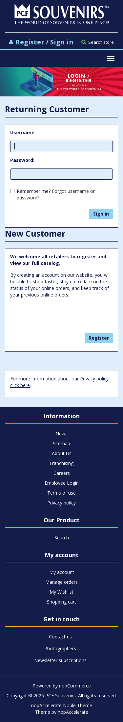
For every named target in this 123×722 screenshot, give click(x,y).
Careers (61, 473)
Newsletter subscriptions (60, 660)
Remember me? (34, 191)
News (61, 433)
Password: (22, 160)
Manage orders (61, 582)
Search (61, 537)
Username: (23, 132)
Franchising (61, 463)
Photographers (60, 648)
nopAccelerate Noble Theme (61, 705)
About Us (62, 453)
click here (20, 385)
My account (61, 572)
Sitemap (61, 443)
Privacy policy (61, 503)
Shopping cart (61, 602)
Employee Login (62, 483)
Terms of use (61, 493)
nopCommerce (75, 686)
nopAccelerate (73, 712)
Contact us (60, 636)
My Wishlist (61, 592)
